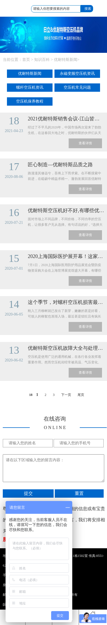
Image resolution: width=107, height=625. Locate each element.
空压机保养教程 (29, 101)
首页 (26, 60)
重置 (79, 493)
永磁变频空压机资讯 (77, 73)
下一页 (66, 395)
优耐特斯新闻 (65, 60)
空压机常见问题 (77, 87)
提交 (28, 493)
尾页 (81, 395)
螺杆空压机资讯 (29, 87)
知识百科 (42, 60)
